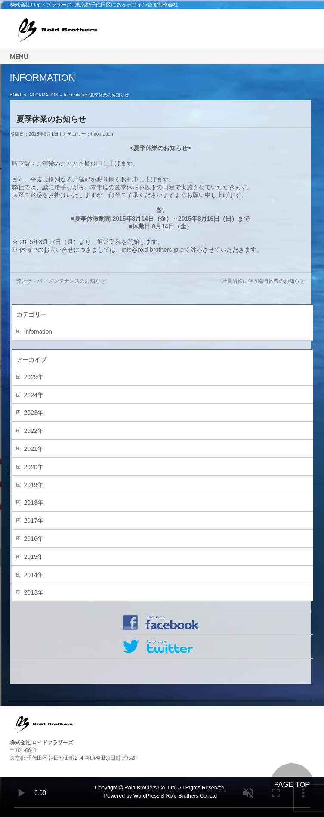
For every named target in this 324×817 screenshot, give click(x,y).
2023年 (33, 412)
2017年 (33, 520)
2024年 (33, 395)
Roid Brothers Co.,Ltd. (150, 788)
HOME (16, 94)
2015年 (33, 556)
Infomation (74, 94)
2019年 (33, 484)
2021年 (33, 448)
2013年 (33, 592)
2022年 (33, 430)
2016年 (33, 538)
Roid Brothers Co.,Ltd (191, 796)
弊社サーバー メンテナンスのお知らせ (58, 281)
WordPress (146, 796)
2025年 (33, 376)
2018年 (33, 502)
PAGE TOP (292, 784)
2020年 (33, 466)
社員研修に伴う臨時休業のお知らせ (266, 281)
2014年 (33, 574)
